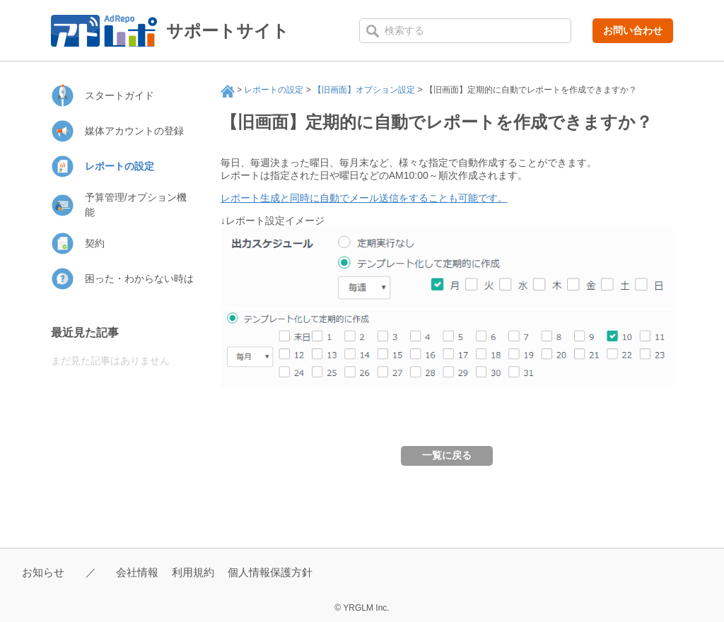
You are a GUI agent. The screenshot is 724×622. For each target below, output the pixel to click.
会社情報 (137, 572)
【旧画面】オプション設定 (364, 90)
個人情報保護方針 (270, 572)
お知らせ (43, 572)
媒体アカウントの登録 (134, 130)
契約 (95, 243)
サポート (228, 91)
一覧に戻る (447, 455)
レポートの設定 (273, 90)
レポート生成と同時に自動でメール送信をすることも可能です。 (364, 198)
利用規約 (193, 572)
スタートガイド (119, 95)
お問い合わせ (632, 30)
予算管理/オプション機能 (136, 205)
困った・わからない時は (139, 278)
